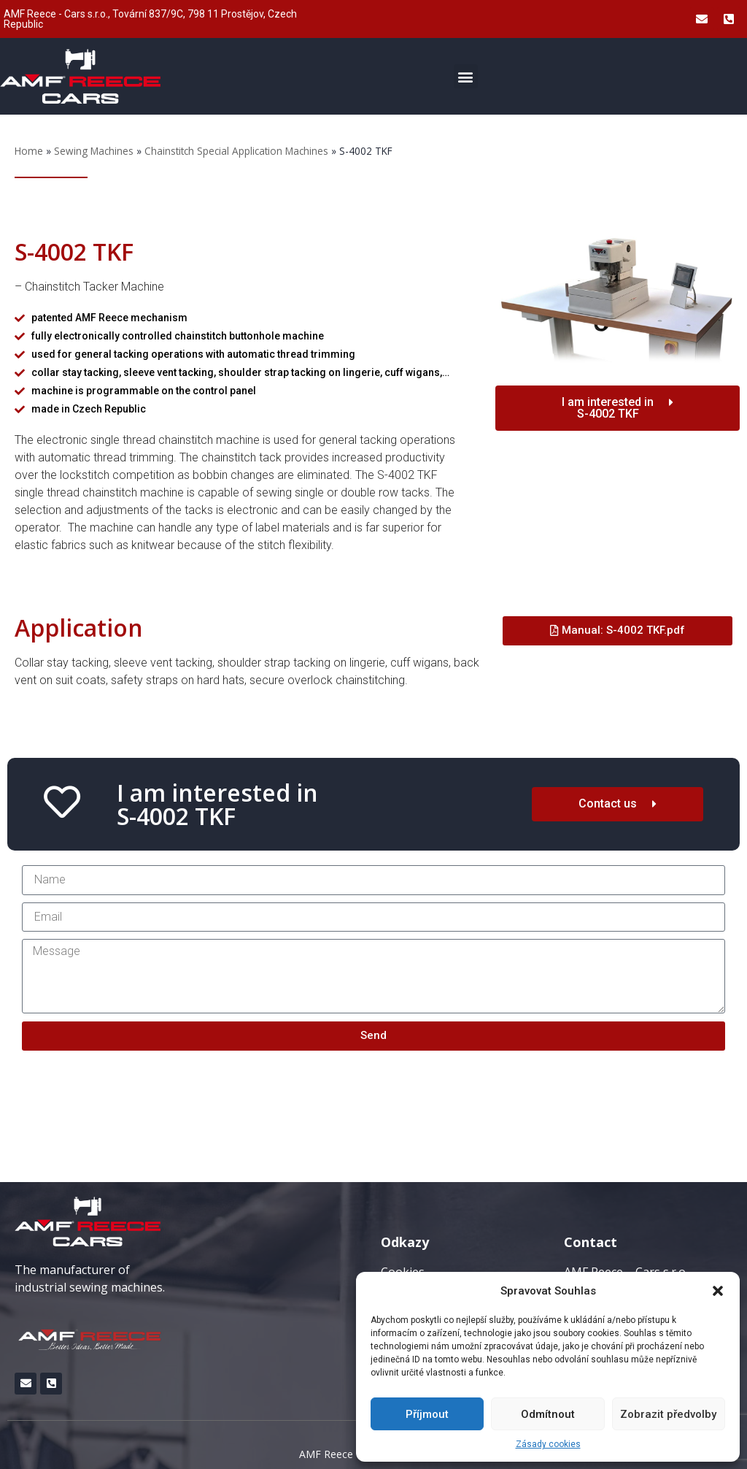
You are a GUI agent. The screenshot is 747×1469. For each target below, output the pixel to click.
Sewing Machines (93, 151)
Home (29, 151)
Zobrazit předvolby (668, 1414)
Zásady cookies (548, 1444)
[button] (718, 1291)
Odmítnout (548, 1414)
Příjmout (427, 1414)
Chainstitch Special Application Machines (236, 151)
